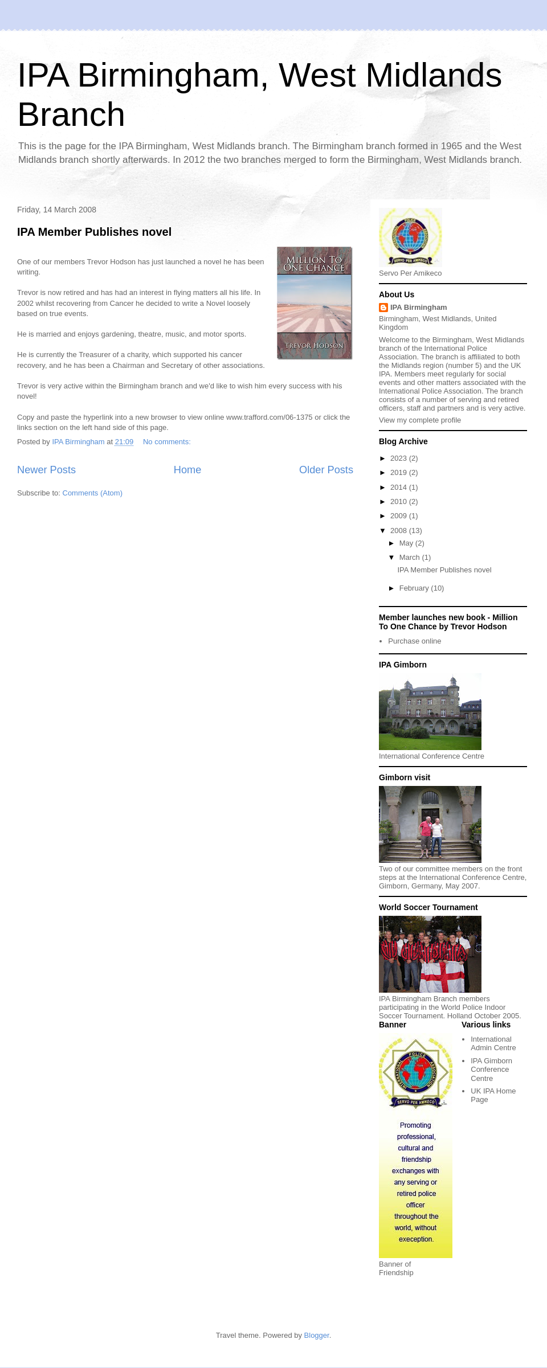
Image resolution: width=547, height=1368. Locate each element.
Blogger (316, 1335)
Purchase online (414, 641)
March (410, 557)
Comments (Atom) (93, 493)
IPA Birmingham (418, 307)
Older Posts (326, 470)
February (415, 588)
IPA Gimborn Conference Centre (491, 1069)
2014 (399, 487)
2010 (399, 501)
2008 (399, 530)
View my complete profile (420, 420)
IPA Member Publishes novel (94, 232)
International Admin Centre (493, 1043)
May (407, 543)
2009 (399, 515)
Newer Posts (46, 470)
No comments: (168, 441)
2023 (399, 458)
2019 (399, 472)
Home (188, 470)
